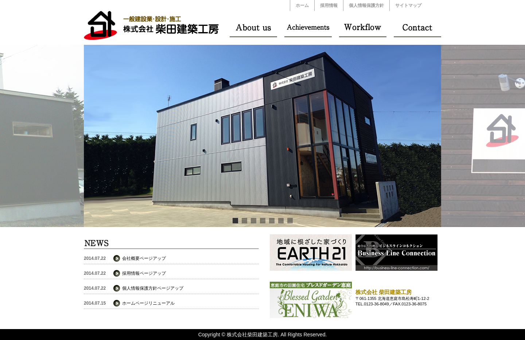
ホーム (302, 5)
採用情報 (329, 5)
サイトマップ (408, 5)
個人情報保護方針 (366, 5)
